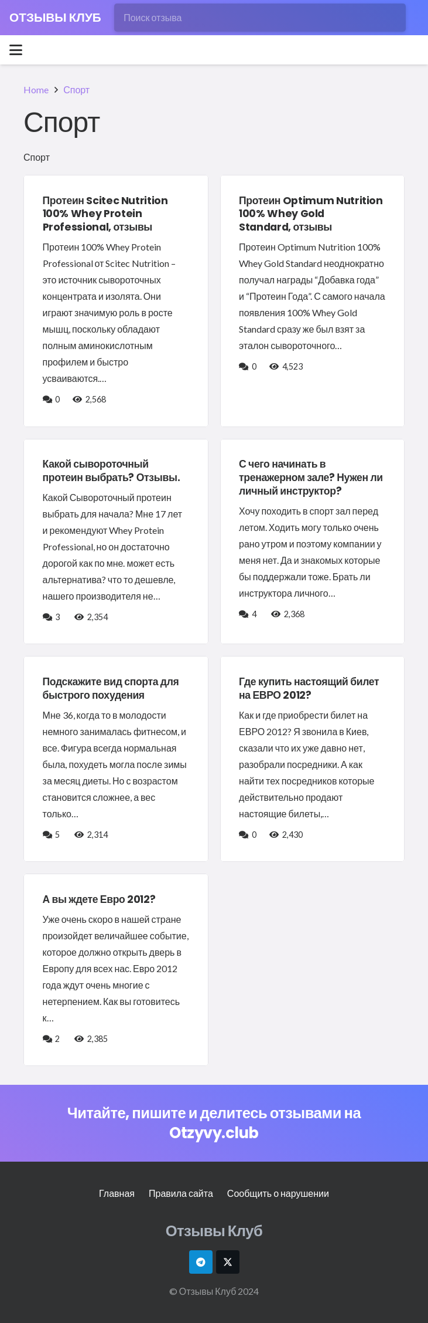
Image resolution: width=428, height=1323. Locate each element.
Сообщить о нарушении (278, 1193)
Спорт (76, 89)
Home (36, 89)
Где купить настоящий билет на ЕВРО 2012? (309, 688)
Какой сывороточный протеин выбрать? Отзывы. (111, 471)
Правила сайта (181, 1193)
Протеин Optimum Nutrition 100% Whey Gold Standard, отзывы (311, 214)
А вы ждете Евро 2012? (99, 899)
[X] (227, 1262)
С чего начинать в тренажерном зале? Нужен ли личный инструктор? (311, 477)
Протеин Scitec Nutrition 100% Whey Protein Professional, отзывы (105, 214)
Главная (117, 1193)
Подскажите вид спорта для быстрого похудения (111, 688)
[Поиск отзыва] (259, 18)
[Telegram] (201, 1262)
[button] (16, 49)
